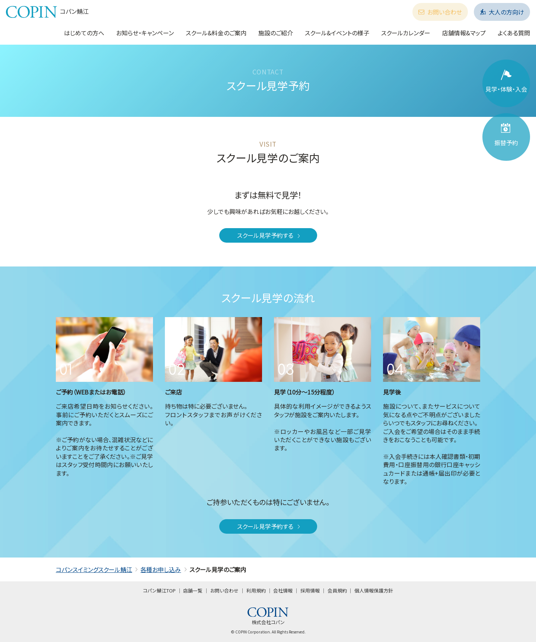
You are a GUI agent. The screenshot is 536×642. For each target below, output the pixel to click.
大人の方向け (502, 11)
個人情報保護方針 (373, 590)
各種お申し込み (160, 569)
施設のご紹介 (275, 33)
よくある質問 (514, 33)
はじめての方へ (84, 33)
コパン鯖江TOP (159, 590)
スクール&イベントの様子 (337, 33)
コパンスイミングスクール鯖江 (94, 569)
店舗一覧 (192, 590)
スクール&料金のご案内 (216, 33)
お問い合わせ (440, 11)
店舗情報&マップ (464, 33)
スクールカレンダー (405, 33)
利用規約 (256, 590)
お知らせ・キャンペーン (145, 33)
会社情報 (283, 590)
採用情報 (310, 590)
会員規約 (337, 590)
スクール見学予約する (269, 235)
